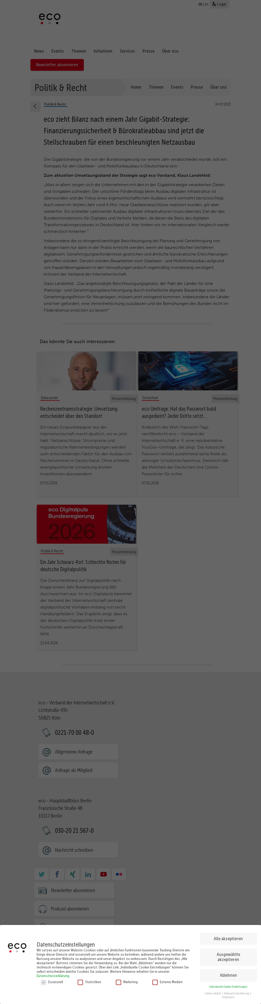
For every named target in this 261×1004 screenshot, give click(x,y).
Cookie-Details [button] (213, 991)
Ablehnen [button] (228, 973)
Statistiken (89, 980)
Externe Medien (167, 980)
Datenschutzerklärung (53, 974)
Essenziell (52, 980)
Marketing (127, 980)
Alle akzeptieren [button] (228, 937)
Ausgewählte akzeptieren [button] (228, 955)
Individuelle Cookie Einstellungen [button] (228, 985)
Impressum (228, 995)
